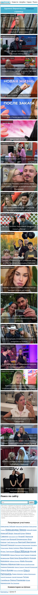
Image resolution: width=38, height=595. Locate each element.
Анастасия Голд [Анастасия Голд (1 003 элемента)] (13, 537)
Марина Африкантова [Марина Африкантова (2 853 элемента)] (10, 564)
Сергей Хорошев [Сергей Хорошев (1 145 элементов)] (17, 577)
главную (30, 8)
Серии (29, 2)
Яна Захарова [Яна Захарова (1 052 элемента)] (15, 583)
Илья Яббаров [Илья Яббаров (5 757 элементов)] (21, 551)
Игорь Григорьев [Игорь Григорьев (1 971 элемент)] (7, 551)
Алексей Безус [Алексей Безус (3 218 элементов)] (7, 533)
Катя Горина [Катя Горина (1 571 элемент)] (24, 555)
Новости (15, 2)
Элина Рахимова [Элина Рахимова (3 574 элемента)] (17, 580)
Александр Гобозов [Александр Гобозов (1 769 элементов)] (8, 526)
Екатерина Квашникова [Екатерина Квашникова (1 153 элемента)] (22, 545)
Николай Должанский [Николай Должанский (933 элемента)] (30, 567)
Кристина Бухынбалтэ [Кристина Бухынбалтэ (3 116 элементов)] (19, 558)
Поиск (35, 2)
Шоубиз (22, 2)
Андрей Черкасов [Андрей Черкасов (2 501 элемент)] (25, 536)
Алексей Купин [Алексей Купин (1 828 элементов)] (19, 533)
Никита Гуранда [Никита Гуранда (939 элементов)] (19, 567)
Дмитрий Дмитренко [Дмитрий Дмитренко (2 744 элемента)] (27, 542)
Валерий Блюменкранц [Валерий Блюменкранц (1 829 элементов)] (18, 539)
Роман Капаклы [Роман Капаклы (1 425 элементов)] (17, 574)
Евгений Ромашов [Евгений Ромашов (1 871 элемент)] (8, 545)
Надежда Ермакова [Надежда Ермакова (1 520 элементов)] (7, 567)
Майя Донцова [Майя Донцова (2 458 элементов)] (26, 561)
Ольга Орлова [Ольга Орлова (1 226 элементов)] (18, 570)
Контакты (4, 592)
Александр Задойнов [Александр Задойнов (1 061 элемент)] (22, 526)
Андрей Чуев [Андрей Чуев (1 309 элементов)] (5, 539)
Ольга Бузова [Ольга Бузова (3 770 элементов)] (7, 570)
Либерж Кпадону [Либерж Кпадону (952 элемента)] (15, 561)
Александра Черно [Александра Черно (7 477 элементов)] (15, 529)
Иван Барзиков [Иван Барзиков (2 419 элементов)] (26, 548)
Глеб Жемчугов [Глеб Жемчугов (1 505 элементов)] (12, 542)
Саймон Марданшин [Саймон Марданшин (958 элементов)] (29, 574)
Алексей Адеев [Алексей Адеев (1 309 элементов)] (32, 530)
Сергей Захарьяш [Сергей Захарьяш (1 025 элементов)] (6, 577)
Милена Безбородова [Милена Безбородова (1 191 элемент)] (27, 564)
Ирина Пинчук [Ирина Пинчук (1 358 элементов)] (15, 555)
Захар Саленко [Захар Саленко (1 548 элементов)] (14, 548)
